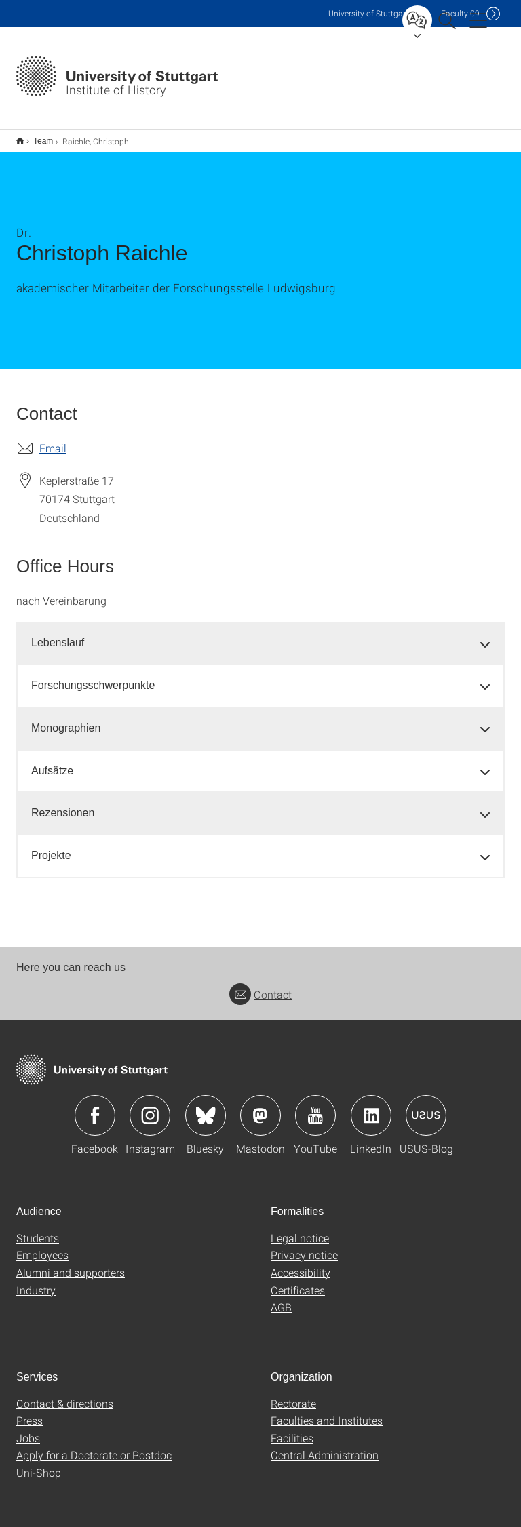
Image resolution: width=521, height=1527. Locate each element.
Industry (36, 1281)
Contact (260, 985)
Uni (368, 13)
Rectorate (293, 1394)
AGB (281, 1298)
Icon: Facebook (95, 1106)
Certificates (298, 1281)
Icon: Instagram (150, 1106)
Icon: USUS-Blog (426, 1106)
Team (35, 136)
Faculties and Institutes (327, 1411)
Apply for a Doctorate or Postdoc (94, 1446)
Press (29, 1411)
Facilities (292, 1429)
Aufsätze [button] (52, 762)
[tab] (260, 634)
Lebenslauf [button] (57, 633)
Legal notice (300, 1229)
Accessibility (300, 1263)
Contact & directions (64, 1394)
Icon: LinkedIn (371, 1106)
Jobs (28, 1429)
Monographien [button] (65, 719)
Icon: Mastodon (260, 1106)
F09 (460, 13)
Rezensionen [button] (62, 804)
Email (52, 439)
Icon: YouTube (315, 1106)
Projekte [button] (51, 846)
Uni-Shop (38, 1463)
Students (37, 1229)
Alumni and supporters (70, 1263)
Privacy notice (304, 1246)
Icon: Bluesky (205, 1106)
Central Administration (325, 1446)
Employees (42, 1246)
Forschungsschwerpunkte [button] (93, 676)
